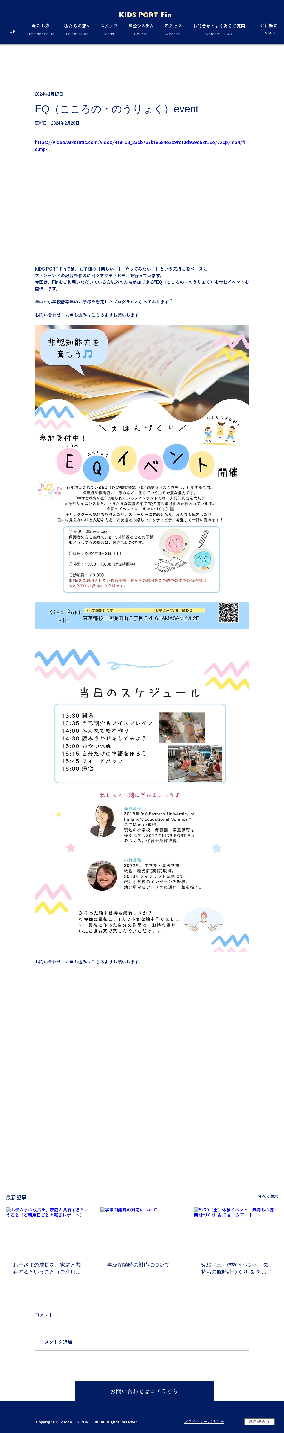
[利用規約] (259, 1421)
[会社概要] (268, 28)
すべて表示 (268, 1196)
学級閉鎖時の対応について (138, 1265)
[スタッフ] (109, 29)
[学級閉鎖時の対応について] (142, 1230)
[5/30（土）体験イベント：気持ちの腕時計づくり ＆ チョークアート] (236, 1230)
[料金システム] (141, 29)
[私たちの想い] (77, 29)
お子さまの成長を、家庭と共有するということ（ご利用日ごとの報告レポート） (47, 1268)
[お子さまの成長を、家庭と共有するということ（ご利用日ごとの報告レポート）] (48, 1230)
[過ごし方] (41, 28)
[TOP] (11, 31)
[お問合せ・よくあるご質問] (219, 29)
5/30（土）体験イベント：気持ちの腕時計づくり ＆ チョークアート (235, 1268)
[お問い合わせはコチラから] (144, 1391)
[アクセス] (173, 29)
